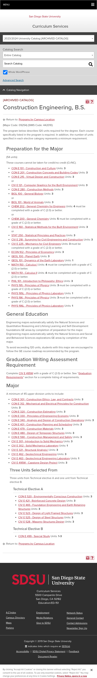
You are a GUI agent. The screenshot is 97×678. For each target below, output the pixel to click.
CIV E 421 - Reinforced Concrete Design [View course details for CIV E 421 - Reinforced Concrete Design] (42, 500)
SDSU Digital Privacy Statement (49, 651)
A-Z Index (11, 612)
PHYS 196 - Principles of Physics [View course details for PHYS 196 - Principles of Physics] (30, 297)
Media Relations (44, 617)
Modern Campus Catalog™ (55, 673)
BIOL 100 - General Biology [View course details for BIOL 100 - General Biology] (27, 193)
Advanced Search (13, 80)
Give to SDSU (43, 623)
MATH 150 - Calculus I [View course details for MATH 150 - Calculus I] (24, 264)
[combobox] (48, 38)
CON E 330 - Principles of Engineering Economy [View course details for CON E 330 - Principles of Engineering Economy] (40, 416)
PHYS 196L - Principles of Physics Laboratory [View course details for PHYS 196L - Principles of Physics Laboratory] (37, 306)
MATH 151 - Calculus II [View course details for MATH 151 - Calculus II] (24, 273)
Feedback (74, 651)
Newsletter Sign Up (77, 628)
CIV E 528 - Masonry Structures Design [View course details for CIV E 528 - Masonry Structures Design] (41, 521)
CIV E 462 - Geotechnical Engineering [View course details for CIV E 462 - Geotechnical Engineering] (34, 454)
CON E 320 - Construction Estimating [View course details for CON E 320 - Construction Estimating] (33, 411)
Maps (9, 622)
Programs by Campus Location (37, 119)
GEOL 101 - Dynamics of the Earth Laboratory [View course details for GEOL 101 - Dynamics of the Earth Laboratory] (37, 260)
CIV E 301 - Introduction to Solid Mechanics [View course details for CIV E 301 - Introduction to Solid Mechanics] (37, 441)
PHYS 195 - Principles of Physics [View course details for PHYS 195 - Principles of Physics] (30, 285)
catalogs (29, 669)
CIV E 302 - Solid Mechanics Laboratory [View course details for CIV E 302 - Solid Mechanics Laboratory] (34, 445)
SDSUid (66, 646)
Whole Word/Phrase (19, 72)
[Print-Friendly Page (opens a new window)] (87, 102)
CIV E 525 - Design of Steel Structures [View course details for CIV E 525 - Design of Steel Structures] (40, 517)
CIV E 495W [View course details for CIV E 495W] (26, 373)
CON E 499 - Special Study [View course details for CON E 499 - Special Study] (34, 536)
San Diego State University (45, 16)
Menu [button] (6, 4)
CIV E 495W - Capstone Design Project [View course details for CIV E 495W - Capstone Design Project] (34, 462)
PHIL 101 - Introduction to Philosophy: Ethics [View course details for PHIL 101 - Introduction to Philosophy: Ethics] (37, 281)
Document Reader (47, 656)
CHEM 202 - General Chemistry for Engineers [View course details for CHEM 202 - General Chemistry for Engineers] (38, 206)
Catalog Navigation (17, 90)
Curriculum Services (50, 26)
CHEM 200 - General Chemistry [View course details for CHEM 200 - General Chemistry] (30, 219)
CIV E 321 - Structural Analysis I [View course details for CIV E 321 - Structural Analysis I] (29, 450)
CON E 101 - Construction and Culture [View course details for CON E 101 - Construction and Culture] (33, 168)
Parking (10, 627)
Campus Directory (15, 617)
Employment (42, 612)
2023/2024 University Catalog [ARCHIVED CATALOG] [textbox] (36, 38)
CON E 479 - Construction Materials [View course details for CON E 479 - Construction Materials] (32, 429)
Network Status (75, 612)
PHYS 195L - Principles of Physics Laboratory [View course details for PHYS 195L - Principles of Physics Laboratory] (37, 293)
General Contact (75, 618)
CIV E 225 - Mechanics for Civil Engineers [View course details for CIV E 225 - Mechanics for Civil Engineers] (36, 244)
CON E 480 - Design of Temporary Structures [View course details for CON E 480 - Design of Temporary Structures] (37, 433)
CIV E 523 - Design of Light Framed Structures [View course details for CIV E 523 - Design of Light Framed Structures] (45, 513)
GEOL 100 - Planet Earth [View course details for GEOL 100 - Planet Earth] (25, 256)
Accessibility (22, 651)
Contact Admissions (77, 623)
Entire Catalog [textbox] (12, 55)
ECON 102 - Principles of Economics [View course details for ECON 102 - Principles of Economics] (32, 252)
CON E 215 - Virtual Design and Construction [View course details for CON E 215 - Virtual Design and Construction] (37, 177)
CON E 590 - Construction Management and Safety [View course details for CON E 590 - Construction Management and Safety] (41, 437)
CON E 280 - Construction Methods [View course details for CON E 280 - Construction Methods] (32, 189)
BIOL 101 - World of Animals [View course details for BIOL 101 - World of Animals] (27, 202)
